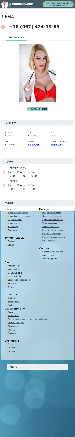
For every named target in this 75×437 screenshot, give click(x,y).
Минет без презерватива (19, 216)
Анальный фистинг (51, 255)
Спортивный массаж (51, 234)
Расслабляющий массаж (53, 237)
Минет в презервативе (18, 212)
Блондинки (34, 144)
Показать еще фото (37, 109)
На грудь (12, 348)
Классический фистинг (52, 252)
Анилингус (12, 230)
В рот (10, 344)
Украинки (56, 144)
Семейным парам (16, 323)
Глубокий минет (15, 219)
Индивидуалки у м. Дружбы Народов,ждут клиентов (58, 4)
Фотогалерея (16, 37)
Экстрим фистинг (50, 259)
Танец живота (14, 301)
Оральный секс (15, 273)
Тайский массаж (49, 223)
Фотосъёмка (13, 315)
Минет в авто (14, 223)
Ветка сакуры (48, 241)
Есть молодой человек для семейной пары (27, 319)
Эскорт (11, 312)
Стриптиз (12, 298)
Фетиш (11, 287)
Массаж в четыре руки (52, 230)
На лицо (11, 351)
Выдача (11, 241)
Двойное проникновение (19, 280)
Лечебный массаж (50, 226)
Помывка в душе (15, 326)
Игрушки (12, 283)
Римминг (12, 333)
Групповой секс (15, 276)
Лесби (11, 305)
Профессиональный (51, 212)
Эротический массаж (51, 216)
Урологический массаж (52, 219)
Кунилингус (13, 226)
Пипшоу (11, 330)
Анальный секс (15, 269)
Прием (11, 245)
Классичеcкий (14, 266)
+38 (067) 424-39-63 (30, 27)
